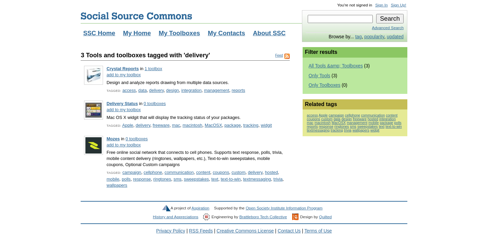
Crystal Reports (122, 68)
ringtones (162, 179)
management (216, 90)
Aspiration (200, 208)
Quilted (325, 217)
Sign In (381, 5)
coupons (221, 172)
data (142, 90)
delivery (156, 90)
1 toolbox (153, 68)
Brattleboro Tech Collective (263, 217)
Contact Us (289, 230)
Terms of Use (318, 230)
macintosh (192, 125)
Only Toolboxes (325, 85)
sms (177, 179)
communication (179, 172)
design (172, 90)
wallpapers (116, 185)
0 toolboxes (155, 103)
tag (358, 36)
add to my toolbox (123, 74)
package (232, 125)
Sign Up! (398, 5)
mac (176, 125)
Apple (128, 125)
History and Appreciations (175, 217)
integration (191, 90)
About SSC (269, 33)
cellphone (153, 172)
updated (395, 36)
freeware (161, 125)
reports (238, 90)
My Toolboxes (179, 33)
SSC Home (99, 33)
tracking (251, 125)
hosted (271, 172)
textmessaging (257, 179)
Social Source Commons (136, 16)
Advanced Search (388, 27)
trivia (278, 179)
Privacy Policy (170, 230)
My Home (137, 33)
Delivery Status (122, 103)
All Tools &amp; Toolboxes (336, 65)
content (203, 172)
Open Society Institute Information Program (284, 208)
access (129, 90)
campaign (131, 172)
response (142, 179)
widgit (266, 125)
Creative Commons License (245, 230)
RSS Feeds (201, 230)
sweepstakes (196, 179)
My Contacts (226, 33)
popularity (374, 36)
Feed (279, 55)
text (215, 179)
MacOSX (213, 125)
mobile (112, 179)
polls (126, 179)
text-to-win (231, 179)
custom (238, 172)
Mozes (113, 138)
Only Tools (319, 75)
